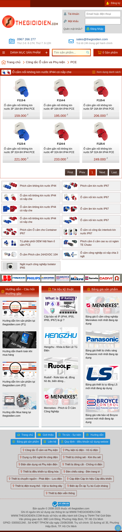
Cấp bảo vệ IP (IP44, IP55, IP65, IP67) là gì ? (59, 318)
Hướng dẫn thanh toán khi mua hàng (17, 353)
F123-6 (21, 143)
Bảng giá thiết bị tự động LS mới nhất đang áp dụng (101, 386)
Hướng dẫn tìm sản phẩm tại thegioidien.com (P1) (19, 322)
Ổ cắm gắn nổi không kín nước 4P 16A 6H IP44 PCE (59, 107)
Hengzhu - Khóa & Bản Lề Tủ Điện (60, 349)
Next (102, 172)
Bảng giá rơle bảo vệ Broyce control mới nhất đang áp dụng (102, 419)
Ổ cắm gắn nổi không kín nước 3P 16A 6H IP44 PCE (19, 107)
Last (114, 172)
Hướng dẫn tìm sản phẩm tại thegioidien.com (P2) (19, 383)
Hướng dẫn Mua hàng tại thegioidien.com (17, 414)
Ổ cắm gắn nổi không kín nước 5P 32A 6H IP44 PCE (98, 150)
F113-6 (21, 100)
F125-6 (101, 143)
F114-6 (61, 100)
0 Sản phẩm (110, 52)
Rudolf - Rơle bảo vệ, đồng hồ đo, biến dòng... (59, 379)
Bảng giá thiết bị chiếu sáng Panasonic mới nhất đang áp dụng (102, 354)
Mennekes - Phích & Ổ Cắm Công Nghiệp (60, 410)
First (70, 172)
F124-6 (61, 143)
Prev (82, 172)
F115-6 (101, 100)
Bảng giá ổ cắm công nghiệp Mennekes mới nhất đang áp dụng (102, 320)
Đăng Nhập (96, 29)
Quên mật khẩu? (73, 29)
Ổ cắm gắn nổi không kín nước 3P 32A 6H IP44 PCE (19, 150)
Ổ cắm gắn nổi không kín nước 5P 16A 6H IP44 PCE (98, 107)
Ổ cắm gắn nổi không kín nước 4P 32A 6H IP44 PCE (59, 150)
